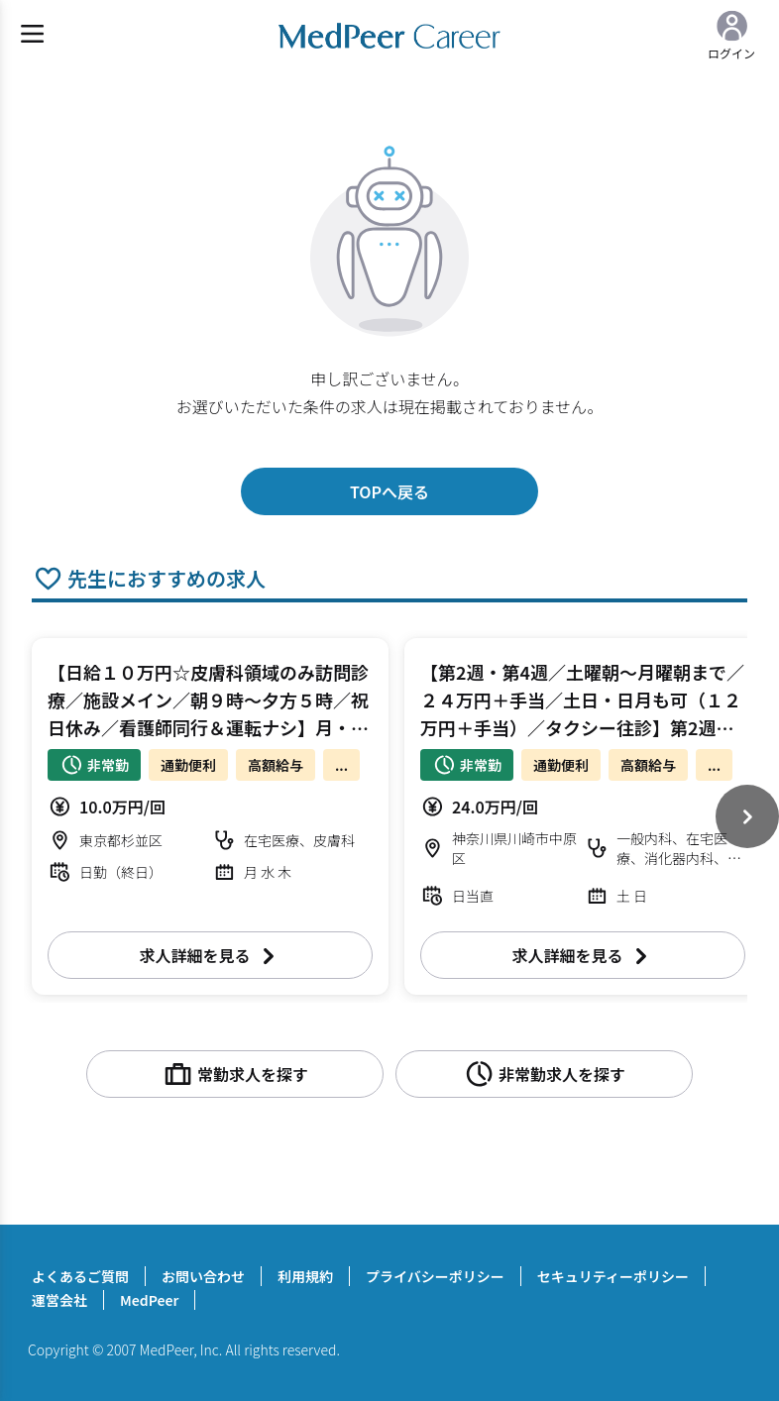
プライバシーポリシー (435, 1276)
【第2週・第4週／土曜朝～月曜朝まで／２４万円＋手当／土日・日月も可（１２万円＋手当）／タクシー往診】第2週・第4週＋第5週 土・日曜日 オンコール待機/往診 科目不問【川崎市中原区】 (582, 727)
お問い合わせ (203, 1276)
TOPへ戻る (389, 491)
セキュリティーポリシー (613, 1276)
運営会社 (59, 1300)
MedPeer (149, 1300)
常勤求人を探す (235, 1074)
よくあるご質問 (80, 1276)
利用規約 (305, 1276)
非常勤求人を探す (544, 1074)
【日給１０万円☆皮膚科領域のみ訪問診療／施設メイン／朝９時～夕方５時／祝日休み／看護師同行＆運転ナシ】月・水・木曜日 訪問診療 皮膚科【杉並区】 (208, 727)
